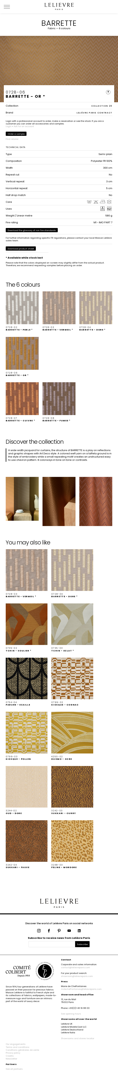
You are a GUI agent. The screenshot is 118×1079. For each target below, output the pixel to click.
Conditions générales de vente (22, 1049)
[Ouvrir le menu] (11, 7)
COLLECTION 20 (101, 105)
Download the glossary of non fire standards (32, 230)
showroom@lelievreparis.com (77, 976)
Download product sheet (21, 248)
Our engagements (16, 1044)
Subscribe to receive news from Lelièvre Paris (59, 938)
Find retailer (12, 139)
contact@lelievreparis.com (75, 967)
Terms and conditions (17, 1047)
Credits (10, 1055)
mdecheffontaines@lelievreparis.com (81, 989)
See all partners (14, 1068)
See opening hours (71, 1013)
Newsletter (11, 1058)
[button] (22, 311)
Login (8, 126)
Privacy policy (13, 1052)
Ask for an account (24, 126)
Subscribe (82, 944)
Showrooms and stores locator (77, 1038)
